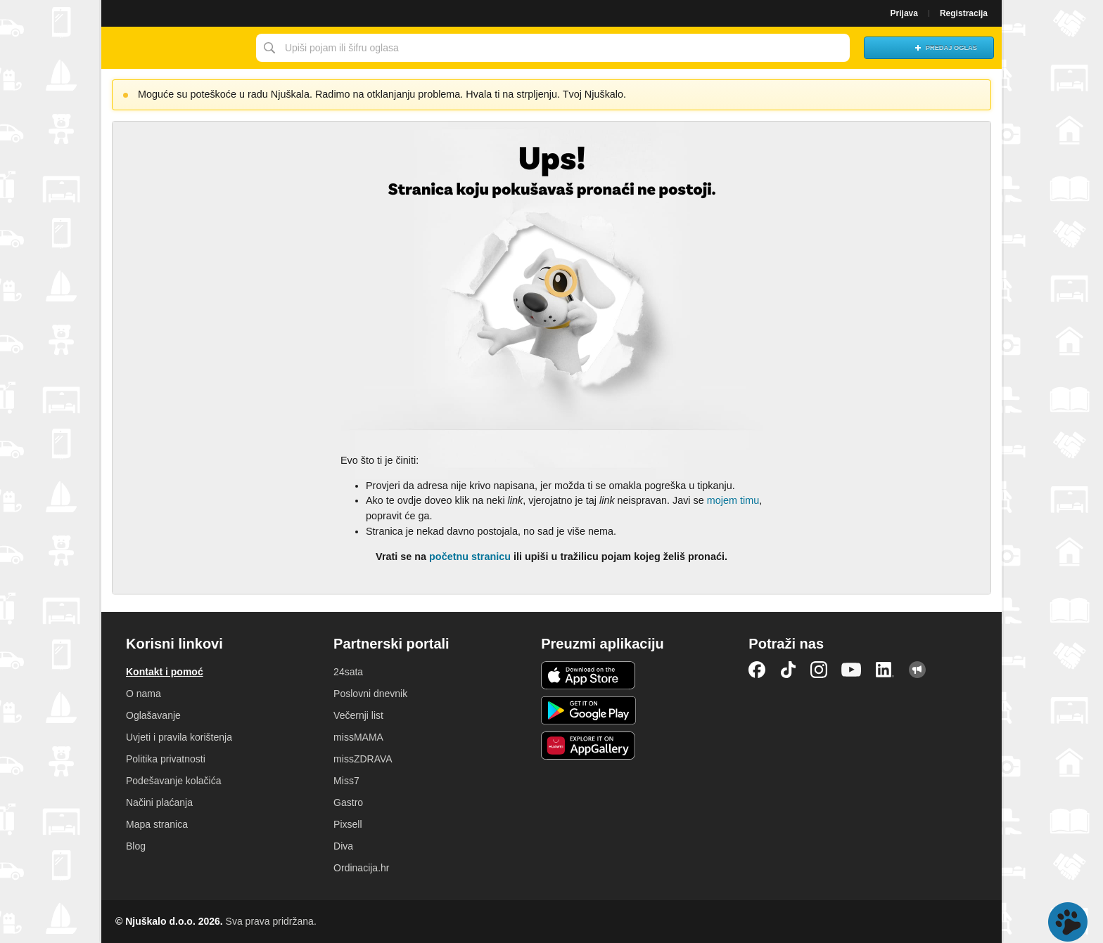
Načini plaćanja (159, 802)
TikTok (787, 669)
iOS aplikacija (588, 675)
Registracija (964, 13)
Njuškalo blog (917, 669)
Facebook (756, 669)
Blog (136, 846)
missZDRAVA (362, 759)
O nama (143, 693)
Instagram (818, 669)
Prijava (904, 13)
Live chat (1068, 922)
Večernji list (358, 715)
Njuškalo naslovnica (175, 48)
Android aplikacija (588, 710)
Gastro (348, 802)
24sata (348, 671)
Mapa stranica (157, 824)
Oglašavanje (153, 715)
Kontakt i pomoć (164, 671)
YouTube (851, 669)
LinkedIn (885, 669)
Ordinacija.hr (361, 867)
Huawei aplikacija (588, 745)
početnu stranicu (470, 556)
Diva (343, 846)
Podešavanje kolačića (173, 780)
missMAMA (358, 737)
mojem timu (733, 500)
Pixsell (347, 824)
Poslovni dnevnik (370, 693)
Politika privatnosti (165, 759)
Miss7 (346, 780)
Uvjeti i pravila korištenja (179, 737)
